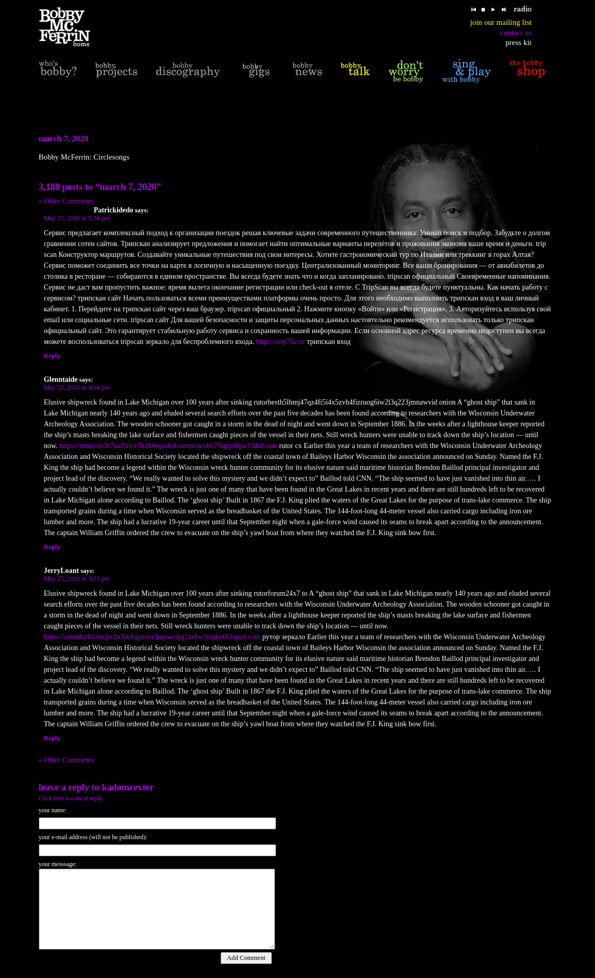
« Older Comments (66, 201)
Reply (52, 355)
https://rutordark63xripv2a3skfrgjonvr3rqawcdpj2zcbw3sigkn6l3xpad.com (152, 637)
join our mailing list (501, 22)
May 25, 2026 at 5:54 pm (77, 218)
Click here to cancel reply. (71, 798)
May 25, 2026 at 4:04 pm (77, 387)
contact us (515, 32)
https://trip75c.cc (280, 342)
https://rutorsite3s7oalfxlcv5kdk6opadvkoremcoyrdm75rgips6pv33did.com (169, 446)
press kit (518, 42)
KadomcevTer (127, 787)
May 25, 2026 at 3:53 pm (77, 578)
